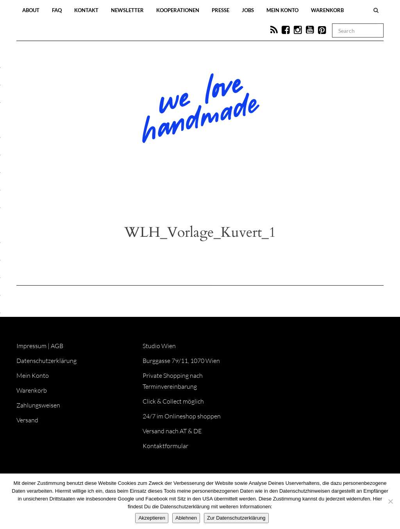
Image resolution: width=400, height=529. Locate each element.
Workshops (186, 192)
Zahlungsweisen (38, 405)
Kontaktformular (165, 446)
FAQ (57, 10)
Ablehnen (186, 518)
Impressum (31, 346)
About (30, 10)
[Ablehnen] (390, 501)
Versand (27, 420)
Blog (119, 192)
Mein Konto (282, 10)
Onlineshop (267, 192)
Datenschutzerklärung (46, 361)
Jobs (248, 10)
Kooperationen (177, 10)
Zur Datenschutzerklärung (236, 518)
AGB (57, 346)
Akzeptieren (151, 518)
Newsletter (127, 10)
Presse (220, 10)
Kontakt (86, 10)
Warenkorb (327, 10)
